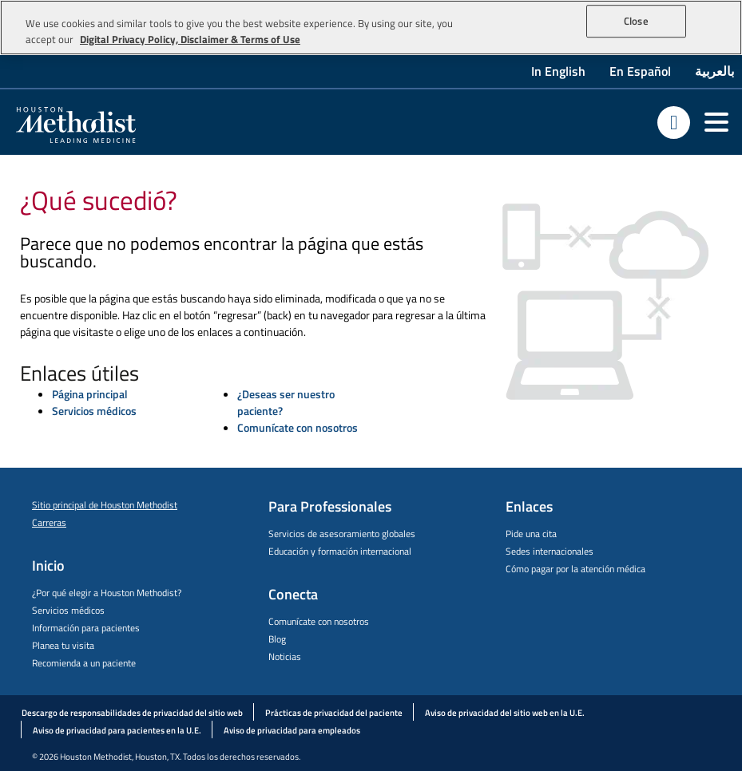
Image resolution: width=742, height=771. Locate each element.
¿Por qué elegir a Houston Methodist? (106, 592)
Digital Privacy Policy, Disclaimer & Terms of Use (190, 39)
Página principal (90, 394)
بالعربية (714, 71)
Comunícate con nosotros (297, 427)
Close (636, 21)
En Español (640, 71)
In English (558, 71)
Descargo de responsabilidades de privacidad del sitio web (132, 712)
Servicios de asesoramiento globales (341, 533)
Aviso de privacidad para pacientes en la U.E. (117, 730)
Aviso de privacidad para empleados (292, 730)
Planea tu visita (63, 645)
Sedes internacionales (549, 551)
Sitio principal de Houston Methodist (104, 504)
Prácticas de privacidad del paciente (334, 712)
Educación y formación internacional (339, 551)
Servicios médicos (94, 410)
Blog (277, 638)
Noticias (284, 656)
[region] (371, 27)
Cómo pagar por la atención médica (575, 568)
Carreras (49, 522)
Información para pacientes (86, 627)
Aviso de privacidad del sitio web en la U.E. (505, 712)
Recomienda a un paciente (84, 662)
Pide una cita (531, 533)
